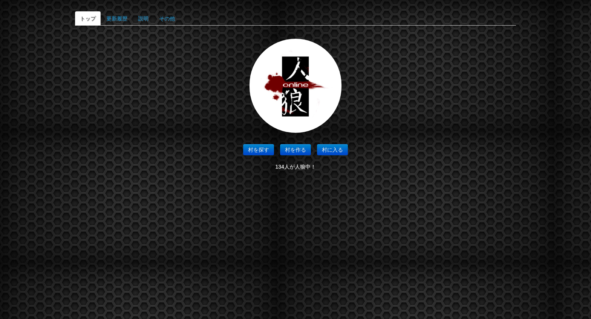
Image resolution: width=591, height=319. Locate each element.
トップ (88, 18)
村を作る (295, 150)
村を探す (258, 150)
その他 (167, 18)
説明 (143, 18)
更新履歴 (116, 18)
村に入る (332, 150)
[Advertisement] (295, 247)
